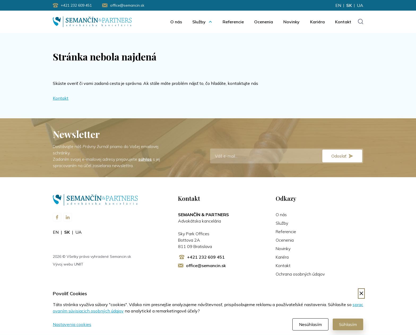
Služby (199, 21)
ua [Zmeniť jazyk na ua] (360, 5)
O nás (176, 21)
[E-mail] (286, 156)
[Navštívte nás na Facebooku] (57, 217)
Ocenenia (263, 21)
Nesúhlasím (310, 324)
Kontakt (343, 21)
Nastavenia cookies (72, 324)
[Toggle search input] (360, 22)
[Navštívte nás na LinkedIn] (68, 217)
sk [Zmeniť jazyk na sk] (349, 5)
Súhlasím (348, 324)
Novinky (291, 21)
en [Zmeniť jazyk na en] (338, 5)
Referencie (233, 21)
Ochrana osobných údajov (300, 274)
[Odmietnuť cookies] (361, 293)
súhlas (145, 159)
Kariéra (317, 21)
